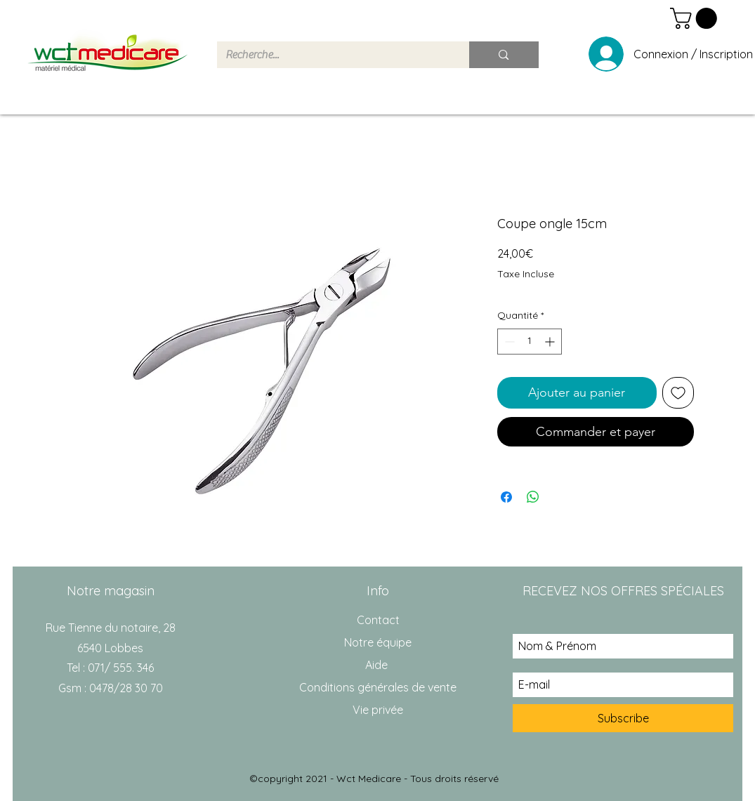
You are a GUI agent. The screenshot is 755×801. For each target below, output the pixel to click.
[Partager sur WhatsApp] (533, 497)
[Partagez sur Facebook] (506, 497)
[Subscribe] (623, 718)
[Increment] (551, 341)
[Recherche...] (332, 54)
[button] (696, 18)
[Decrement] (508, 341)
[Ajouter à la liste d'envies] (678, 393)
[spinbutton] (529, 341)
